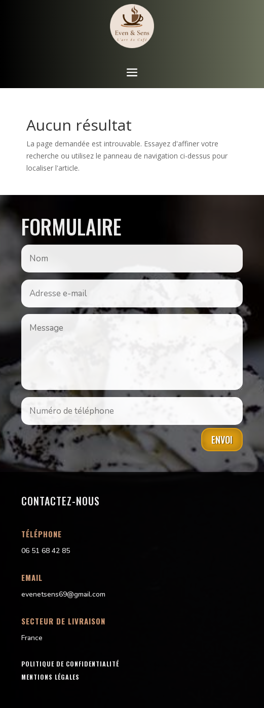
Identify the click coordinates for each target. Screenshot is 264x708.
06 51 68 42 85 (45, 551)
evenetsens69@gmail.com (63, 594)
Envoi (222, 439)
